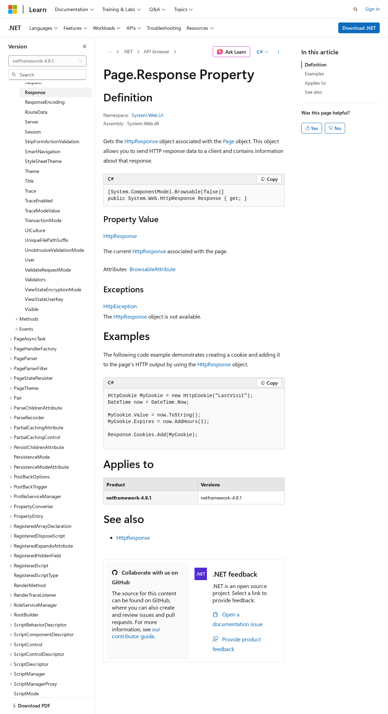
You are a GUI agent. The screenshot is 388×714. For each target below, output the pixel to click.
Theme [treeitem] (32, 171)
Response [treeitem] (35, 92)
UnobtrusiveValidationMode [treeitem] (54, 250)
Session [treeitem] (33, 131)
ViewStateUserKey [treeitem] (44, 299)
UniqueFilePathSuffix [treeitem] (46, 240)
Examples (314, 73)
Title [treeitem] (29, 180)
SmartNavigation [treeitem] (42, 151)
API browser (156, 51)
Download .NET (359, 28)
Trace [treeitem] (30, 190)
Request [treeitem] (33, 82)
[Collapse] (84, 46)
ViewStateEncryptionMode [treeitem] (53, 289)
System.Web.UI (147, 115)
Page (228, 141)
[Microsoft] (12, 9)
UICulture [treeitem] (35, 230)
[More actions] (279, 51)
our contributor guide (136, 632)
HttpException (120, 306)
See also (313, 92)
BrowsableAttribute (153, 269)
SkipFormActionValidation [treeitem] (52, 141)
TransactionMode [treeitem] (43, 220)
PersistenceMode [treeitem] (32, 457)
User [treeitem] (30, 259)
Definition (316, 64)
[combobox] (47, 60)
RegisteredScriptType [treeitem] (36, 575)
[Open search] (355, 9)
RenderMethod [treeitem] (30, 585)
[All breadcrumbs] (109, 51)
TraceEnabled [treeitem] (39, 200)
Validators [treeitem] (35, 279)
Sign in (372, 9)
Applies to (315, 83)
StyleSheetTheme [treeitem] (43, 161)
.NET (128, 51)
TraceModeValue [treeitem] (42, 210)
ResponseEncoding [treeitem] (45, 102)
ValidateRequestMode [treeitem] (48, 269)
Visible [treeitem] (31, 309)
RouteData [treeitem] (36, 112)
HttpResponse (141, 141)
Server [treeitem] (31, 121)
